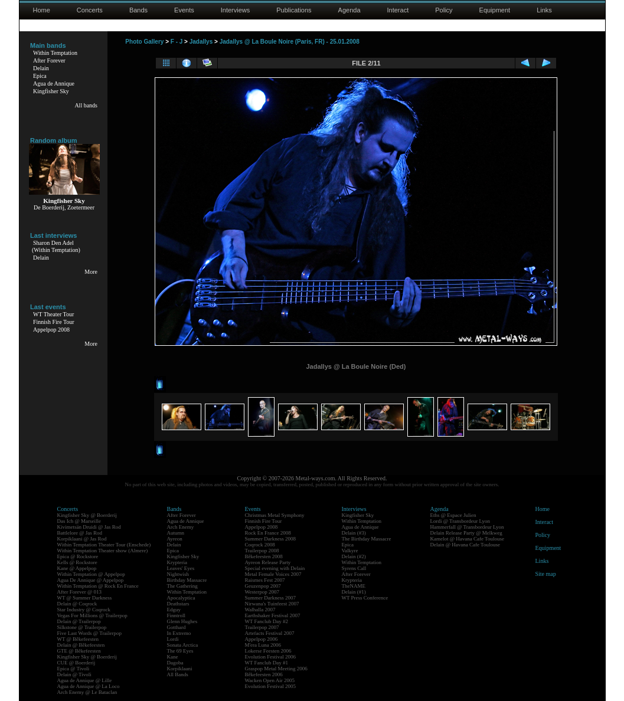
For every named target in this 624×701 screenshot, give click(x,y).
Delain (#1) (354, 592)
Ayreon (174, 539)
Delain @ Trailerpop (79, 621)
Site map (545, 574)
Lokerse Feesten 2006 (268, 651)
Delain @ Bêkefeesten (81, 645)
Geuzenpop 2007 (263, 586)
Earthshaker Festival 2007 (272, 615)
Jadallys (201, 41)
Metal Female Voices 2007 (273, 574)
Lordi (173, 639)
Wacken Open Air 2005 (270, 680)
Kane (172, 657)
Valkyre (350, 550)
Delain (41, 68)
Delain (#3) (354, 533)
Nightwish (178, 574)
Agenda (349, 10)
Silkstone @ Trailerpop (82, 627)
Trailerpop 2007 (262, 627)
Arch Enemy (180, 527)
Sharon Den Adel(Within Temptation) (56, 246)
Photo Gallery (144, 41)
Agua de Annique (53, 83)
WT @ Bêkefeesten (78, 639)
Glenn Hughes (182, 621)
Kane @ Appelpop (77, 568)
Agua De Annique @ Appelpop (90, 580)
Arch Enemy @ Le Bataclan (87, 692)
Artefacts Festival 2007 (270, 633)
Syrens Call (354, 568)
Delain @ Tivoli (74, 674)
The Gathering (182, 586)
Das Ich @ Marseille (79, 521)
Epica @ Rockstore (78, 556)
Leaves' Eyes (181, 568)
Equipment (495, 10)
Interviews (235, 10)
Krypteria (177, 562)
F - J (177, 41)
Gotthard (176, 627)
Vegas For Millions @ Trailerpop (92, 615)
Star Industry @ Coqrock (84, 609)
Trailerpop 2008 (262, 550)
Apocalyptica (181, 598)
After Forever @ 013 (79, 592)
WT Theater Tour (53, 314)
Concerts (90, 10)
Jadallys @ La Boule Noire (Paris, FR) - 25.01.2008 (290, 41)
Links (544, 10)
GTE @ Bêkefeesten (79, 651)
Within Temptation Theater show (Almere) (102, 550)
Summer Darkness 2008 (270, 539)
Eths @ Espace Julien (453, 515)
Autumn (176, 533)
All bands (85, 105)
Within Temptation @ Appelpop (91, 574)
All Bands (177, 674)
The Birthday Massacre (366, 539)
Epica (40, 76)
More (90, 271)
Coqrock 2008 (260, 545)
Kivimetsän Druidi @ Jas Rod (89, 527)
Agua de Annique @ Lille (84, 680)
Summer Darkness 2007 (270, 598)
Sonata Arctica (182, 645)
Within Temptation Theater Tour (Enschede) (104, 545)
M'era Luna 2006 (263, 645)
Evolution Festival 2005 (270, 686)
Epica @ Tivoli (73, 668)
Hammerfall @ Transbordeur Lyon (467, 527)
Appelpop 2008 (51, 329)
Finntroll (176, 615)
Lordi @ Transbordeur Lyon (460, 521)
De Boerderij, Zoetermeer (64, 207)
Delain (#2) (354, 556)
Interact (398, 10)
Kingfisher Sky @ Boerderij (87, 515)
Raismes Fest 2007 (265, 580)
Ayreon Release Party (268, 562)
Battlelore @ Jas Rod (80, 533)
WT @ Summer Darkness (84, 598)
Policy (443, 10)
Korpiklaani (179, 668)
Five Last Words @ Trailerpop (89, 633)
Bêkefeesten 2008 (264, 556)
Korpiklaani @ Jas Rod (82, 539)
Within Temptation (55, 53)
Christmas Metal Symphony (275, 515)
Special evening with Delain (275, 568)
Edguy (174, 609)
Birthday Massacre (187, 580)
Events (184, 10)
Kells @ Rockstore (77, 562)
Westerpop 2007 (262, 592)
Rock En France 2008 (268, 533)
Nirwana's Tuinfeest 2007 (272, 604)
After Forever (49, 60)
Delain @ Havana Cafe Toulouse (465, 545)
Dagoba (175, 663)
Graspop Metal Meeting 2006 (276, 668)
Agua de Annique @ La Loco (88, 686)
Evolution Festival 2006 (270, 657)
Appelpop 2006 (261, 639)
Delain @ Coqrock (77, 604)
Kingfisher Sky (51, 91)
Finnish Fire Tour (53, 322)
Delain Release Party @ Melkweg (466, 533)
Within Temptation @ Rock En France (98, 586)
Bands (138, 10)
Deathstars (178, 604)
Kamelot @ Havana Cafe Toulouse (467, 539)
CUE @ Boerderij (76, 663)
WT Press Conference (365, 598)
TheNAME (354, 586)
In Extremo (179, 633)
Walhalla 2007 (260, 609)
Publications (293, 10)
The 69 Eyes (180, 651)
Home (41, 10)
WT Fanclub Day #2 (267, 621)
